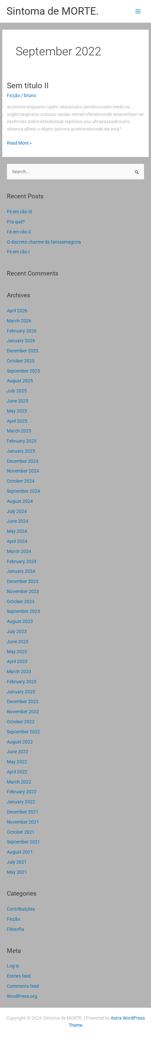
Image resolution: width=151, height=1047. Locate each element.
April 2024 (17, 541)
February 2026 (21, 330)
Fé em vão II (19, 231)
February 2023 (21, 681)
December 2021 (22, 811)
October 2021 (20, 832)
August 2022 (20, 741)
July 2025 (17, 390)
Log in (13, 966)
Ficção (13, 95)
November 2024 (23, 471)
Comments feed (23, 986)
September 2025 (23, 371)
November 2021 (23, 822)
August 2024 (20, 501)
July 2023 (17, 631)
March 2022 (19, 782)
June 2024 (17, 521)
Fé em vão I (18, 251)
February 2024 (21, 561)
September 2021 (23, 841)
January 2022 (21, 801)
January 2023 (21, 691)
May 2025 (17, 411)
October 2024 (20, 481)
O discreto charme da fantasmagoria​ (44, 242)
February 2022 (21, 791)
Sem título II (28, 85)
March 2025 (19, 430)
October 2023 (20, 601)
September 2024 (23, 491)
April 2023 (17, 661)
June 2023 (17, 641)
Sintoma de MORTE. (53, 11)
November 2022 (23, 711)
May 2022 (17, 761)
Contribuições (21, 909)
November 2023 (23, 591)
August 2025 (20, 380)
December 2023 (22, 581)
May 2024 (17, 531)
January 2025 (21, 451)
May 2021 (17, 872)
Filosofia (15, 929)
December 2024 (22, 461)
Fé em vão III (19, 211)
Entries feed (19, 976)
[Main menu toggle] (138, 11)
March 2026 (19, 320)
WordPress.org (22, 996)
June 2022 (17, 751)
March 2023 (19, 671)
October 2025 (20, 360)
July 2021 (17, 862)
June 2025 (17, 400)
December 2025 (22, 350)
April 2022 (17, 771)
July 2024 (17, 511)
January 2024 (21, 571)
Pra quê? (16, 221)
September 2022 (23, 731)
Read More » (19, 142)
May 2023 (17, 651)
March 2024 (19, 551)
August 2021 (20, 852)
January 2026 (21, 340)
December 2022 (22, 701)
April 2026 (17, 310)
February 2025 (21, 441)
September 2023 (23, 611)
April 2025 (17, 421)
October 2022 (20, 721)
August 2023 (20, 621)
